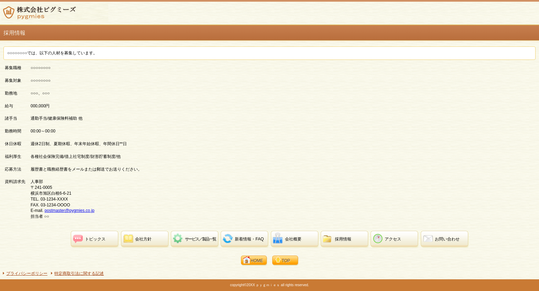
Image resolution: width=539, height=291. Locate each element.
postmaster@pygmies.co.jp (70, 210)
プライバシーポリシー (26, 273)
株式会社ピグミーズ (54, 12)
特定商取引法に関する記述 (79, 273)
